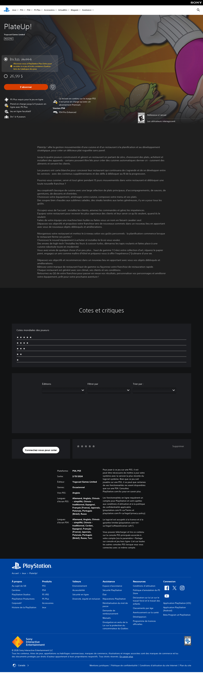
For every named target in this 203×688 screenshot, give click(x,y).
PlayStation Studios (21, 594)
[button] (41, 450)
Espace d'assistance (112, 586)
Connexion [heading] (169, 581)
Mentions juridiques (99, 665)
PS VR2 (45, 594)
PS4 (28, 10)
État (104, 594)
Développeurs (139, 616)
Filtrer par (93, 383)
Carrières (16, 590)
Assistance (87, 10)
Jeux (14, 10)
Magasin (74, 10)
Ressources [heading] (139, 581)
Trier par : (138, 383)
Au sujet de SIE (19, 586)
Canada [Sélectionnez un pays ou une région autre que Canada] (21, 665)
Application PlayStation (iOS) (177, 603)
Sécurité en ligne (80, 594)
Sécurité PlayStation (112, 590)
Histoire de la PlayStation (24, 607)
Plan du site (185, 665)
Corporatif (16, 603)
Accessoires (49, 10)
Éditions (46, 383)
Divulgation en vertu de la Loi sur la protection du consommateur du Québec (115, 625)
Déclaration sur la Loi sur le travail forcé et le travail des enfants (146, 600)
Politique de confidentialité (124, 665)
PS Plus (37, 10)
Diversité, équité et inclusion (86, 598)
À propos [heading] (17, 581)
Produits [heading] (47, 581)
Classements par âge (143, 608)
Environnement (79, 586)
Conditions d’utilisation (144, 586)
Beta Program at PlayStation (176, 614)
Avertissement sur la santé (146, 612)
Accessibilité (78, 590)
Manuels (107, 618)
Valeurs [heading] (76, 581)
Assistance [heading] (109, 581)
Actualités (62, 10)
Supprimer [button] (178, 446)
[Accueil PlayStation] (6, 10)
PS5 (21, 10)
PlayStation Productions (23, 598)
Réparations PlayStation (114, 598)
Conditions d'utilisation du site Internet (158, 665)
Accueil (15, 573)
